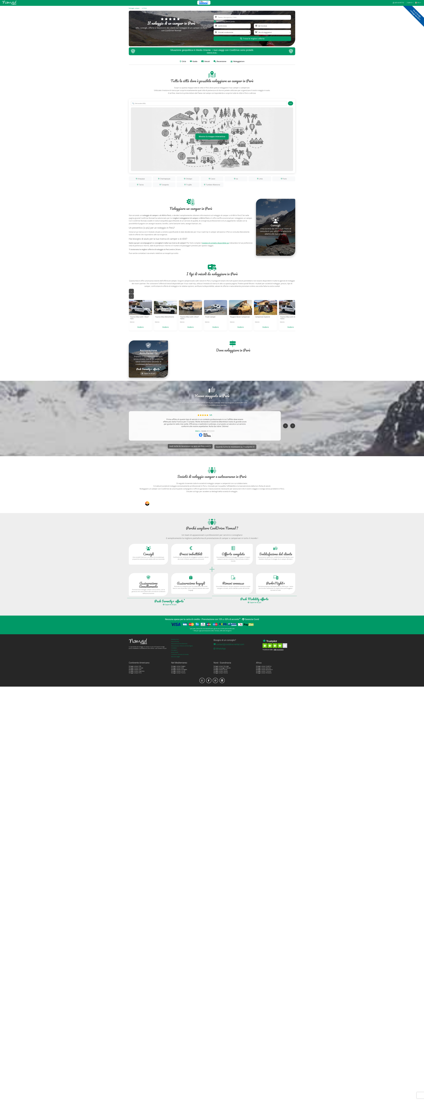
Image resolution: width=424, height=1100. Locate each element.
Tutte (290, 103)
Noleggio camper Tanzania (263, 671)
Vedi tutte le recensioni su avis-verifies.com (190, 446)
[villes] (183, 62)
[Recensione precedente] (131, 426)
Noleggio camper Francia (178, 673)
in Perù (144, 8)
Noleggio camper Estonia (221, 673)
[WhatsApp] (202, 680)
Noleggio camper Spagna (178, 666)
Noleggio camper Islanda (221, 671)
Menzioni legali (175, 657)
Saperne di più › (212, 53)
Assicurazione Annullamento (179, 644)
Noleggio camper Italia (177, 668)
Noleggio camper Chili (135, 669)
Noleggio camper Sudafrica (263, 666)
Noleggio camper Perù (135, 673)
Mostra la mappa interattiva (212, 136)
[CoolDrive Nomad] (9, 3)
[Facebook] (208, 680)
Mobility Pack (175, 639)
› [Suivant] (131, 296)
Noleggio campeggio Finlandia (222, 668)
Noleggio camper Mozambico (264, 669)
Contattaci (174, 648)
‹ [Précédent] (131, 291)
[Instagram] (215, 680)
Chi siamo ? (174, 650)
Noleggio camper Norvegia (221, 666)
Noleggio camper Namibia (263, 668)
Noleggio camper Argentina (136, 671)
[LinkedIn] (222, 680)
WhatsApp (221, 649)
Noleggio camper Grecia (178, 671)
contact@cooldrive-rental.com (230, 644)
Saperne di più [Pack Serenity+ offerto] (169, 605)
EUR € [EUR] (409, 3)
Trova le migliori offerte (252, 38)
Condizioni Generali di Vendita (180, 654)
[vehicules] (205, 62)
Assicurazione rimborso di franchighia (182, 646)
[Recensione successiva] (292, 426)
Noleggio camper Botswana (263, 673)
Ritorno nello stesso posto (225, 21)
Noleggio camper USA (135, 666)
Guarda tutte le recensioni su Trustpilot (235, 447)
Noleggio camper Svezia (220, 669)
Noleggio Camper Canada (136, 668)
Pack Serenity (175, 641)
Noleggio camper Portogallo (179, 669)
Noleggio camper (134, 8)
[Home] (148, 642)
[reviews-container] (219, 62)
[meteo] (193, 62)
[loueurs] (237, 62)
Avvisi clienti (174, 652)
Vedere (140, 327)
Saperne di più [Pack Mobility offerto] (254, 602)
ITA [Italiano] (417, 3)
